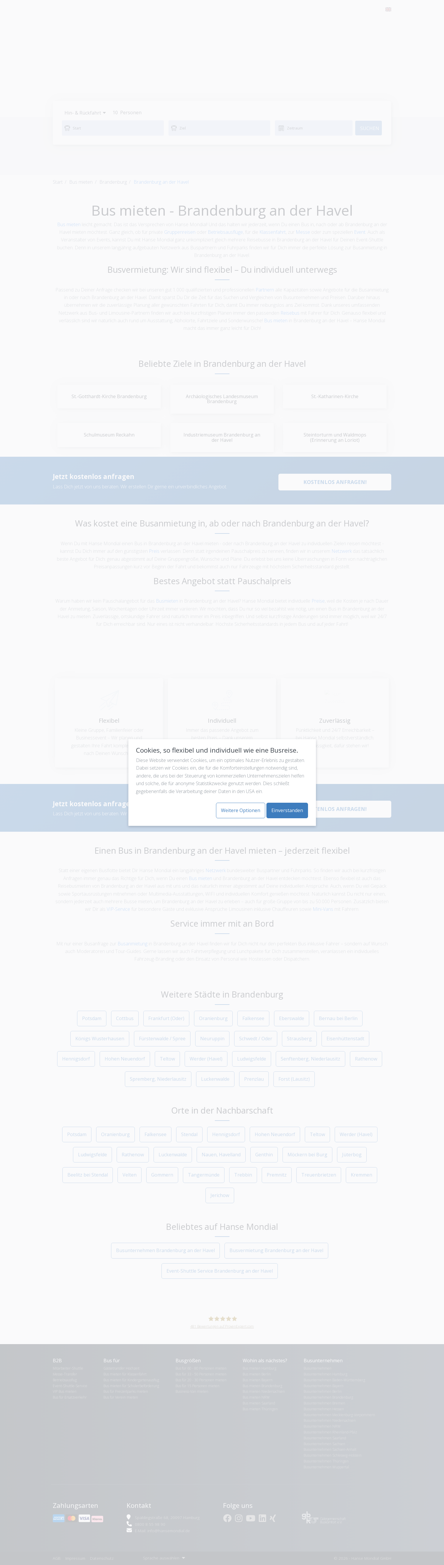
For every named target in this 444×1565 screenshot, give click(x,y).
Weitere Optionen (240, 810)
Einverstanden (287, 810)
